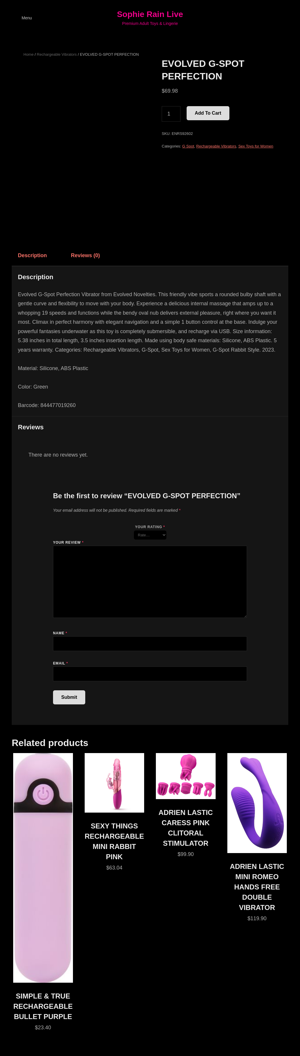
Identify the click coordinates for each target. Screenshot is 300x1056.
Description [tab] (32, 255)
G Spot (188, 146)
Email (60, 663)
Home (28, 54)
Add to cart (208, 113)
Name (60, 633)
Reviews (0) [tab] (85, 255)
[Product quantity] (171, 114)
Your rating (150, 527)
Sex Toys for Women (255, 146)
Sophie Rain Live (150, 14)
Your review (68, 542)
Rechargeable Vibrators (57, 54)
